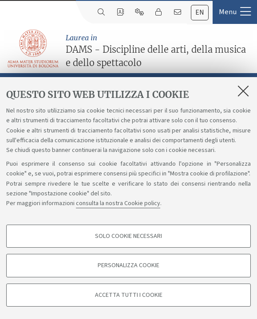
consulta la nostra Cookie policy (118, 203)
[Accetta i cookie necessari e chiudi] (243, 91)
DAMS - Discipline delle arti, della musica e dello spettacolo (159, 50)
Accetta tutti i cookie (128, 295)
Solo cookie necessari (128, 236)
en (199, 12)
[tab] (200, 12)
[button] (235, 12)
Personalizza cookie (128, 265)
